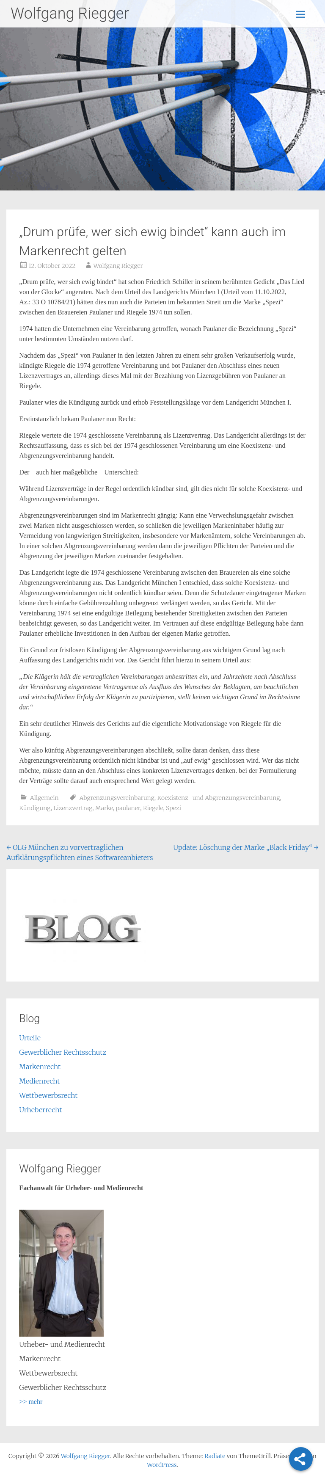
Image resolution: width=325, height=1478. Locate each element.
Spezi (173, 808)
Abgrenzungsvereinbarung (116, 798)
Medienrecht (39, 1081)
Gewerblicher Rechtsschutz (62, 1052)
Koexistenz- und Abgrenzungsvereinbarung (218, 798)
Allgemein (44, 798)
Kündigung (34, 808)
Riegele (153, 808)
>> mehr (30, 1401)
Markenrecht (40, 1066)
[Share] (301, 1459)
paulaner (128, 808)
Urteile (29, 1038)
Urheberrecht (40, 1110)
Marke (104, 808)
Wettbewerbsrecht (48, 1095)
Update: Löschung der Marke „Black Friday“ (245, 847)
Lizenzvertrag (72, 808)
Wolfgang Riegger (70, 13)
